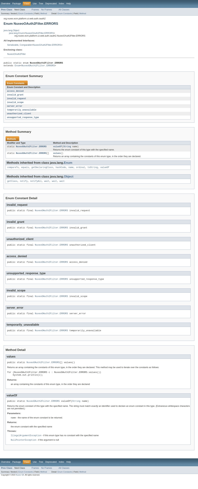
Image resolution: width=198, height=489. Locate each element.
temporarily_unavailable (21, 112)
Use (35, 3)
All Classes (64, 9)
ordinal (80, 170)
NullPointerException (23, 450)
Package (16, 3)
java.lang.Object (11, 30)
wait (46, 185)
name (70, 170)
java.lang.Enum (16, 33)
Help (68, 3)
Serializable (12, 45)
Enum (17, 66)
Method (43, 13)
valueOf (57, 149)
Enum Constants (25, 13)
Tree (41, 3)
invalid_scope (15, 104)
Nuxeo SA (20, 486)
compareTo (13, 170)
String (67, 149)
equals (25, 170)
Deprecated (51, 3)
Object (68, 180)
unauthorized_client (19, 115)
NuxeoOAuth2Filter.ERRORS (39, 33)
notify (24, 185)
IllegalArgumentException (26, 446)
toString (93, 170)
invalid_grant (15, 96)
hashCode (61, 170)
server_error (14, 108)
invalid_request (16, 100)
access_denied (15, 92)
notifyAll (36, 185)
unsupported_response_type (23, 119)
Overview (5, 3)
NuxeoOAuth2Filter (16, 54)
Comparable (26, 45)
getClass (12, 185)
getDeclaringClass (42, 170)
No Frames (46, 9)
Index (61, 3)
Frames (35, 9)
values (57, 156)
